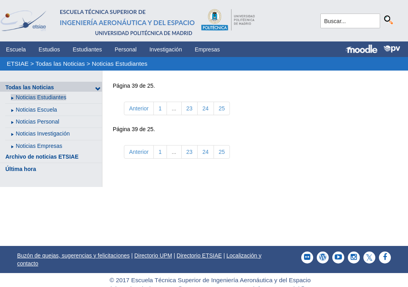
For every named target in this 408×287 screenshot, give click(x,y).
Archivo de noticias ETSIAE (41, 156)
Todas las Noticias (60, 63)
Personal (126, 49)
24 (205, 108)
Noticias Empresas (39, 146)
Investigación (165, 49)
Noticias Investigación (43, 133)
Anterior (139, 108)
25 (222, 108)
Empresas (207, 49)
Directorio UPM (153, 255)
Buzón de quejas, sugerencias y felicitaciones (73, 255)
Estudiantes (87, 49)
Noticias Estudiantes (119, 63)
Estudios (49, 49)
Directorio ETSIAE (199, 255)
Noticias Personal (37, 121)
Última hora (20, 169)
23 (189, 108)
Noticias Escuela (36, 109)
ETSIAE (18, 63)
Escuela (16, 49)
